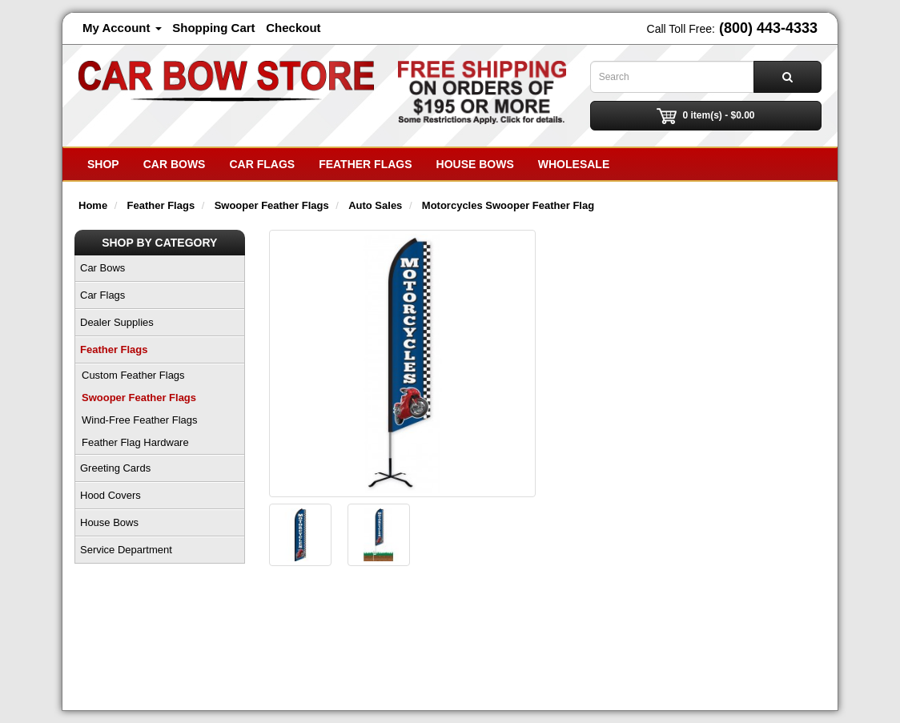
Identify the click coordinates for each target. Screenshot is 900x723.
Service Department (126, 550)
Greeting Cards (115, 468)
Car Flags (262, 164)
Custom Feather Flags (133, 375)
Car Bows (174, 164)
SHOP (103, 164)
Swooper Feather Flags (139, 398)
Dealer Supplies (117, 322)
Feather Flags (365, 164)
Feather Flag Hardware (135, 442)
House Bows (475, 164)
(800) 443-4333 (768, 28)
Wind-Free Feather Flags (140, 420)
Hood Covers (110, 495)
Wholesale (573, 164)
